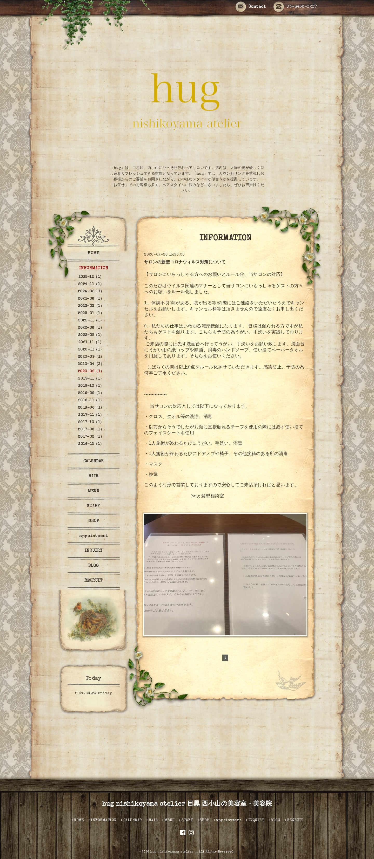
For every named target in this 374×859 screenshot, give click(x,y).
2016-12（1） (91, 444)
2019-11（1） (91, 379)
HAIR (94, 477)
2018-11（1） (91, 400)
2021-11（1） (91, 342)
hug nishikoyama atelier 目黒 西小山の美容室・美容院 (187, 804)
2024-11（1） (91, 284)
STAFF (93, 506)
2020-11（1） (91, 350)
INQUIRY (94, 551)
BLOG (93, 566)
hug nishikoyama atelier (173, 852)
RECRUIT (93, 581)
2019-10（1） (91, 386)
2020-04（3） (91, 364)
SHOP (93, 521)
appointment (93, 536)
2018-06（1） (91, 408)
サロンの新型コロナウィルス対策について (185, 262)
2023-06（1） (91, 299)
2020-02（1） (91, 371)
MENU (93, 491)
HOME (93, 253)
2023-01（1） (91, 313)
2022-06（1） (91, 328)
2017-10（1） (91, 422)
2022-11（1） (91, 320)
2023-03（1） (91, 306)
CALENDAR (93, 461)
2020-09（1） (91, 357)
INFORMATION (93, 268)
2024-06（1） (91, 291)
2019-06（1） (91, 393)
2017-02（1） (91, 437)
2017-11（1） (91, 415)
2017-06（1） (91, 429)
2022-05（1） (91, 335)
